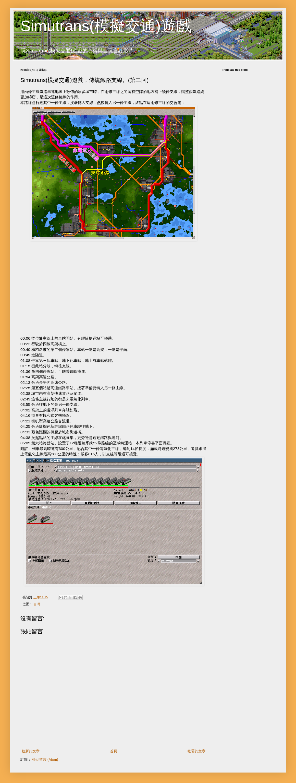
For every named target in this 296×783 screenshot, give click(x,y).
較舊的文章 (196, 751)
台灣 (36, 604)
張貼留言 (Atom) (45, 759)
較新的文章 (31, 751)
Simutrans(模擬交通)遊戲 (105, 25)
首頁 (113, 751)
